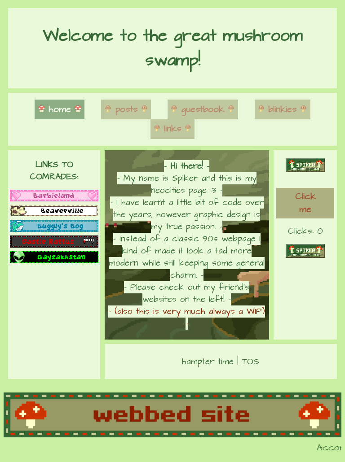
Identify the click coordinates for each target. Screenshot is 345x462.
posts (126, 109)
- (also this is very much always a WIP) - (186, 317)
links (172, 128)
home (59, 109)
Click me (305, 203)
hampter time (208, 362)
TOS (250, 362)
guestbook (202, 109)
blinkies (282, 109)
